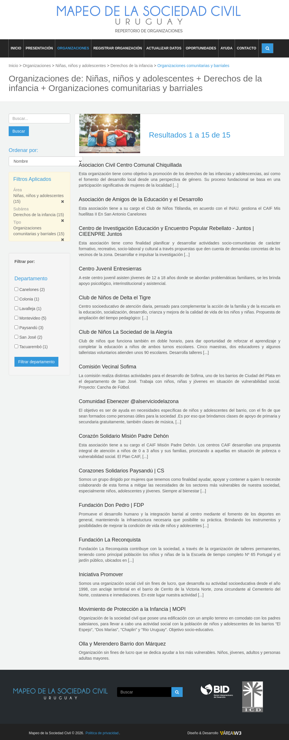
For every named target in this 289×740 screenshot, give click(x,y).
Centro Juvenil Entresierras (110, 269)
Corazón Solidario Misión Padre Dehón (124, 436)
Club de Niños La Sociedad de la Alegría (125, 332)
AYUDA (227, 48)
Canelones (32, 289)
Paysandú (31, 327)
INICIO (16, 48)
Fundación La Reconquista (110, 540)
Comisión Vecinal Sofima (107, 367)
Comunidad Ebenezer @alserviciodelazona (129, 401)
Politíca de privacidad (102, 733)
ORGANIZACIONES (73, 48)
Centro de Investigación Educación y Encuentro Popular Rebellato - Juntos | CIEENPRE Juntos (166, 231)
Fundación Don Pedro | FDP (111, 505)
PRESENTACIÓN (39, 48)
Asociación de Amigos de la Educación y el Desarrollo (141, 199)
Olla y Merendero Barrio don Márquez (122, 644)
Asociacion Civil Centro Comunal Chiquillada (130, 165)
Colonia (29, 299)
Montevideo (32, 318)
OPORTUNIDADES (201, 48)
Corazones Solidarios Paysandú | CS (121, 471)
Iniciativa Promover (101, 574)
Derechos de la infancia (38, 214)
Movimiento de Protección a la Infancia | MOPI (132, 609)
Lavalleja (30, 308)
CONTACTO (246, 48)
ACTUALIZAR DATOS (163, 48)
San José (30, 337)
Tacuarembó (33, 346)
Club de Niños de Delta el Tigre (115, 298)
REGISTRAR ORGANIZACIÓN (117, 48)
